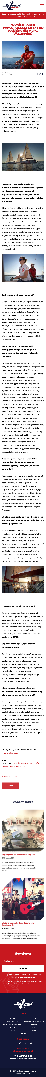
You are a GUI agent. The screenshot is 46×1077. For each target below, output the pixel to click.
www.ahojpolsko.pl (10, 753)
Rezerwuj (26, 16)
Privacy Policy (13, 984)
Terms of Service (27, 984)
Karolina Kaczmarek (8, 73)
